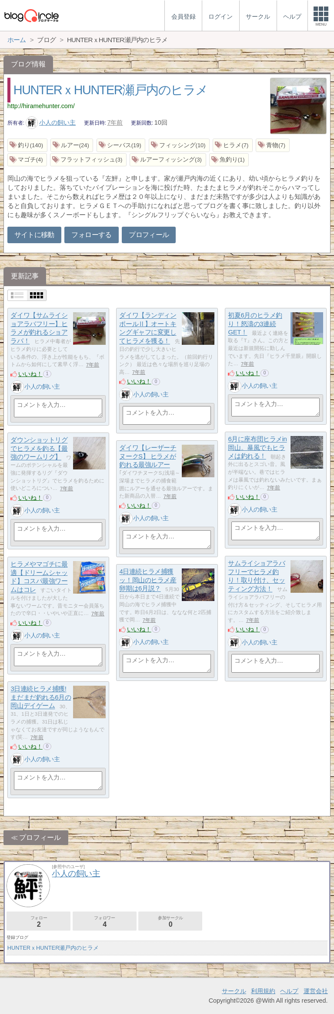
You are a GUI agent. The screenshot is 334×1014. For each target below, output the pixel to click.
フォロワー (105, 921)
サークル (234, 991)
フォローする (91, 234)
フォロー (38, 921)
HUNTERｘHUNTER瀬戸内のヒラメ (110, 90)
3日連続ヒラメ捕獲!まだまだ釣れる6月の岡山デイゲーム (40, 697)
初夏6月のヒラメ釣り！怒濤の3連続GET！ (255, 324)
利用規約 (263, 991)
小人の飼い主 (51, 122)
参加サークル (170, 921)
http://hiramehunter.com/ (41, 105)
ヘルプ (289, 991)
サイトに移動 (34, 234)
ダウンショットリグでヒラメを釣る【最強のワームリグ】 (38, 448)
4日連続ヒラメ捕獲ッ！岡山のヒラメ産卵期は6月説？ (147, 580)
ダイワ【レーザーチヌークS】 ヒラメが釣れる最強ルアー (147, 456)
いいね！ (30, 373)
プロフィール (149, 234)
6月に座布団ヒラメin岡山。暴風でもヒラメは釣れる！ (257, 448)
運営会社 (316, 991)
